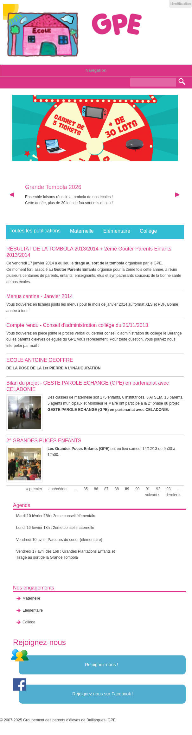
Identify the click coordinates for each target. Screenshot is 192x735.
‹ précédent (57, 489)
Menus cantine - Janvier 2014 (39, 296)
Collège (148, 231)
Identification (180, 4)
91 (148, 489)
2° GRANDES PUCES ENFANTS (43, 440)
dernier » (173, 495)
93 (168, 489)
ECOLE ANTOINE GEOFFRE (39, 360)
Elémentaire (116, 231)
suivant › (152, 495)
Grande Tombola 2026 (53, 187)
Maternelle (82, 231)
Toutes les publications (35, 230)
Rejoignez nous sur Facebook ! (102, 693)
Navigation (96, 70)
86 (96, 489)
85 (86, 489)
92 (158, 489)
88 (117, 489)
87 (106, 489)
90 (137, 489)
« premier (34, 489)
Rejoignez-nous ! (101, 664)
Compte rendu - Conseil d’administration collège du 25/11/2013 (77, 325)
